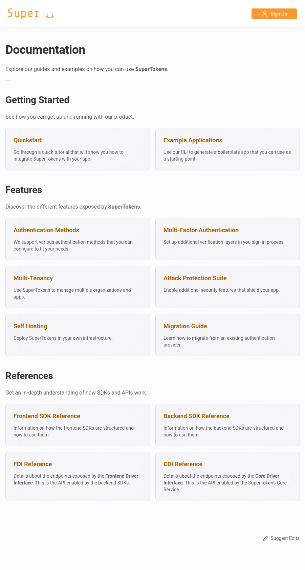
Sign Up (274, 14)
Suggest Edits (280, 538)
